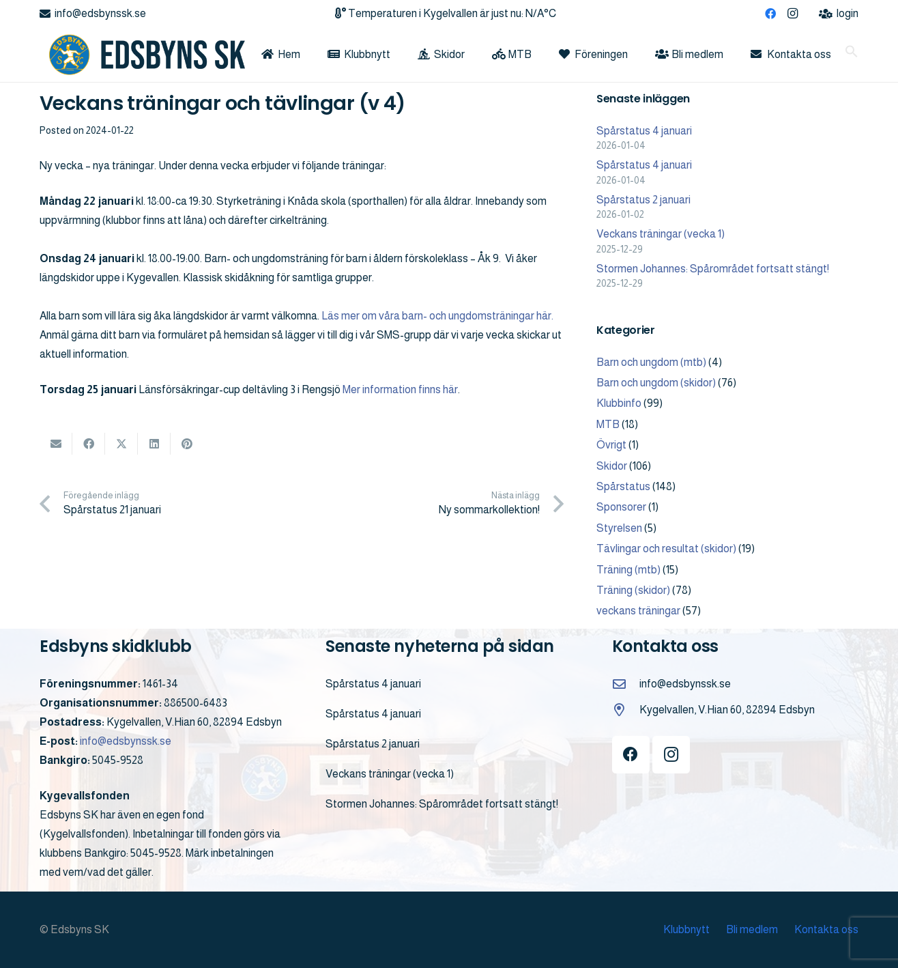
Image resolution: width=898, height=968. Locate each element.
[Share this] (88, 444)
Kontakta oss (826, 929)
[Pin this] (187, 444)
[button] (851, 54)
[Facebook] (770, 14)
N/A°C (540, 13)
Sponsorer (621, 507)
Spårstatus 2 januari (643, 199)
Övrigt (611, 445)
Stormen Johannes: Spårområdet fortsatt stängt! (712, 268)
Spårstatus (623, 486)
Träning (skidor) (633, 590)
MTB (608, 424)
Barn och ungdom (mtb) (651, 362)
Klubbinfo (618, 403)
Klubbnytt (686, 929)
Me (350, 389)
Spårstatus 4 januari (644, 131)
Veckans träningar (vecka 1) (660, 234)
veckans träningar (638, 610)
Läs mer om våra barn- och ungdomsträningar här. (437, 316)
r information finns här (407, 389)
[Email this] (56, 444)
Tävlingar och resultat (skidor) (666, 548)
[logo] (142, 54)
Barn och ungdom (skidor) (656, 382)
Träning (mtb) (628, 569)
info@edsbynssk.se (125, 741)
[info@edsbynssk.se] (625, 683)
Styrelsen (619, 528)
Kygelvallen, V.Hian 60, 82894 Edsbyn (727, 709)
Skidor (611, 466)
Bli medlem (752, 929)
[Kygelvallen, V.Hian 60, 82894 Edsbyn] (625, 709)
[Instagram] (792, 14)
